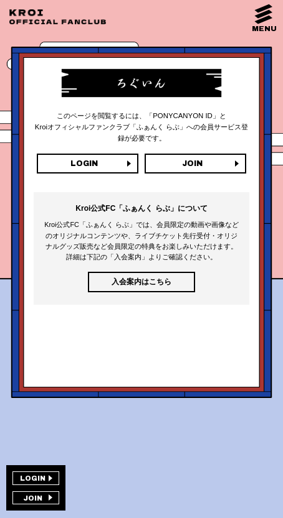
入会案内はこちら (141, 281)
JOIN (192, 163)
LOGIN (84, 163)
